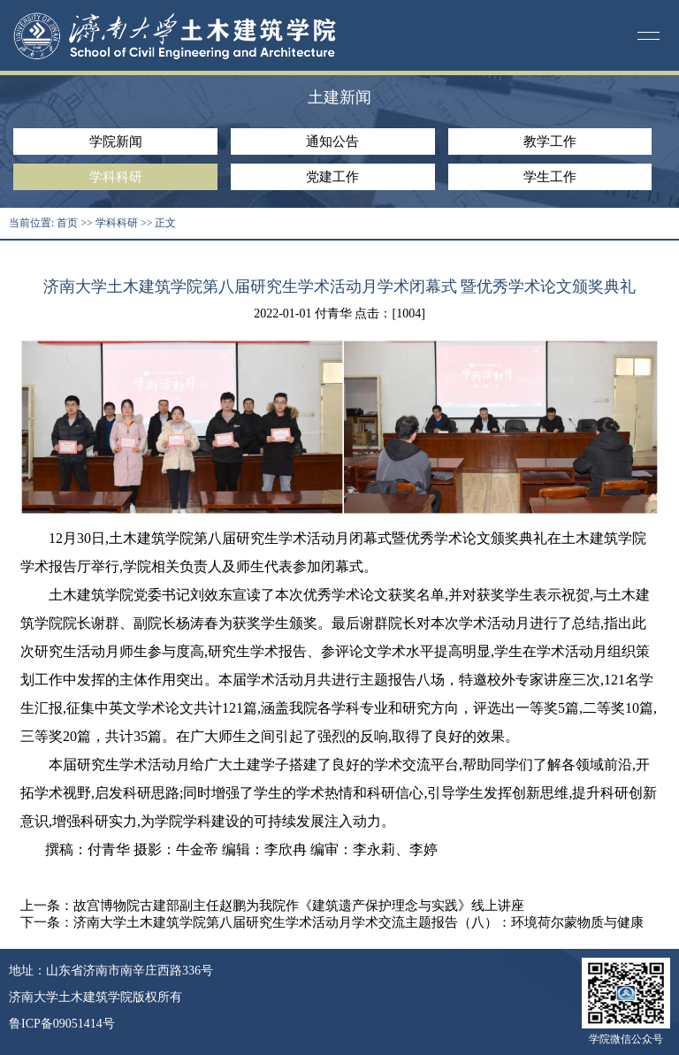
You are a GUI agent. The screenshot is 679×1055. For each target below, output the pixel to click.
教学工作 (549, 141)
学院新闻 (115, 141)
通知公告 (332, 141)
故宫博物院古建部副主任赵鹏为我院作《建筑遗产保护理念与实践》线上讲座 (298, 905)
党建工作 (332, 177)
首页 (67, 223)
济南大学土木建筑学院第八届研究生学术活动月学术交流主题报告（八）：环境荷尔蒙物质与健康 (358, 922)
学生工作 (549, 177)
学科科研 (115, 177)
